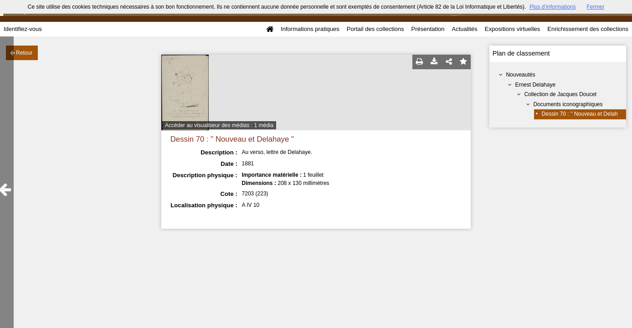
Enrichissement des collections (587, 29)
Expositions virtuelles (512, 29)
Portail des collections (375, 29)
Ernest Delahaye (535, 85)
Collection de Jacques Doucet (560, 94)
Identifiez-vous (23, 29)
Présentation (427, 29)
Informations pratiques (310, 29)
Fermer (596, 7)
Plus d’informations (552, 7)
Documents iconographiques (567, 104)
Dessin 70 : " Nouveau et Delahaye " (586, 114)
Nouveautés (520, 75)
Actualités (464, 29)
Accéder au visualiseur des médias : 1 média (219, 125)
